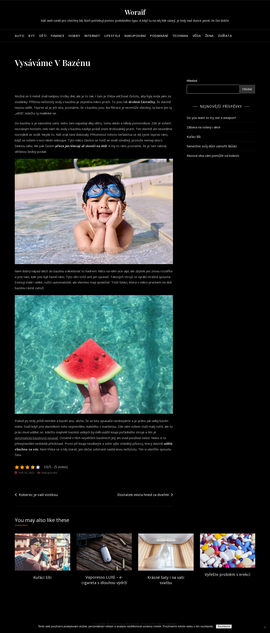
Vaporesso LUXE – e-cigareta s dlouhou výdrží (104, 580)
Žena (209, 36)
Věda (197, 36)
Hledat (192, 80)
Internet (92, 36)
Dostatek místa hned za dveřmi (143, 495)
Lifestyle (112, 36)
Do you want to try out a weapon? (211, 118)
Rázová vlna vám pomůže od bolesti (213, 155)
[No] (265, 627)
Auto (19, 36)
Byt (31, 36)
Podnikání (159, 36)
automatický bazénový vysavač (37, 438)
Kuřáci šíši (194, 136)
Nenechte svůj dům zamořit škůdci (212, 146)
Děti (43, 36)
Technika (180, 36)
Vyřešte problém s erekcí (227, 574)
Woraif (135, 11)
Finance (58, 36)
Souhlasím (223, 626)
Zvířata (225, 36)
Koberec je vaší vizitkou (38, 495)
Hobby (74, 36)
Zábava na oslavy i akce (203, 127)
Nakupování (135, 36)
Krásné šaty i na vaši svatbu (165, 580)
